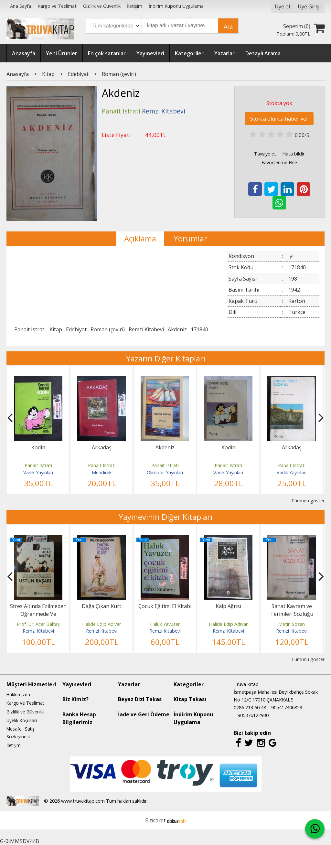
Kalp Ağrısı (228, 606)
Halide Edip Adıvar (101, 624)
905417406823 (286, 707)
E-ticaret (155, 820)
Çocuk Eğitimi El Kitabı (164, 606)
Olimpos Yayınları (165, 472)
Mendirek (102, 472)
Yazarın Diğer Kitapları (165, 358)
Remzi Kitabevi (146, 329)
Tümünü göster (308, 500)
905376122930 (253, 715)
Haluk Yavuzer (165, 624)
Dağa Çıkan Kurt (101, 606)
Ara (228, 27)
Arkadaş (102, 447)
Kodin (38, 447)
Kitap (55, 329)
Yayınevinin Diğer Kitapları (165, 516)
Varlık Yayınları (38, 472)
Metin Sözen (291, 624)
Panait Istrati (30, 329)
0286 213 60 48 (250, 707)
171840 (199, 329)
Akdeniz (177, 329)
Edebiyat (76, 329)
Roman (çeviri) (108, 329)
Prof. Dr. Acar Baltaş (38, 624)
